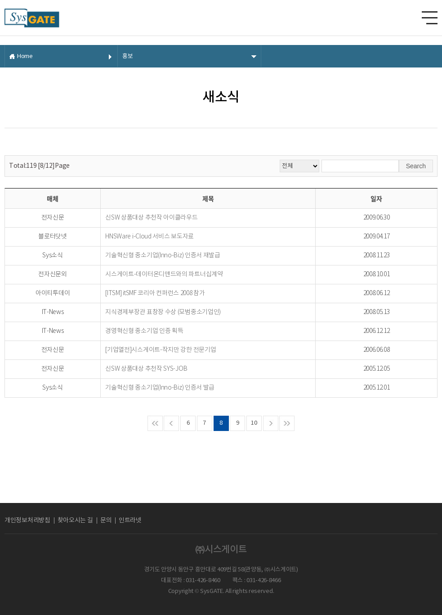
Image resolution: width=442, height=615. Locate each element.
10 (254, 423)
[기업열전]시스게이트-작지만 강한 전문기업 (160, 350)
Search (416, 166)
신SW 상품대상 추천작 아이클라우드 (151, 217)
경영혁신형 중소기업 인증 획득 (144, 331)
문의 (106, 520)
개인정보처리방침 (27, 520)
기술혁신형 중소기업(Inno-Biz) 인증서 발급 (159, 387)
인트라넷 (130, 520)
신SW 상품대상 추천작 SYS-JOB (146, 369)
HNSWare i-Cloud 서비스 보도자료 (149, 236)
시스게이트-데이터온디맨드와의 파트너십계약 (164, 274)
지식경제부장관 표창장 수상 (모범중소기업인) (163, 312)
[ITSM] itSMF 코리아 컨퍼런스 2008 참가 (155, 293)
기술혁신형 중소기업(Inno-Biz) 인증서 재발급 (162, 255)
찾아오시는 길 (75, 520)
